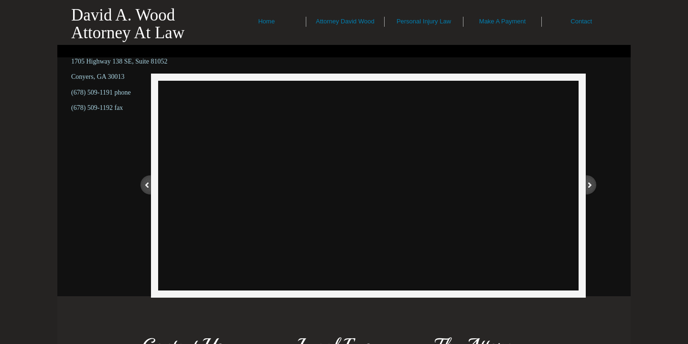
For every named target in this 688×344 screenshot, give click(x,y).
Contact (581, 21)
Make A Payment (502, 21)
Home (266, 21)
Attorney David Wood (345, 21)
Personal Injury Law (424, 21)
